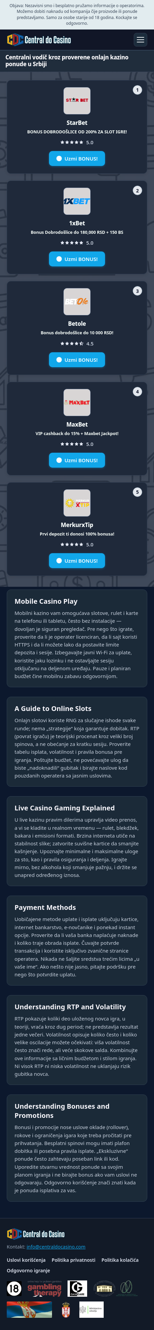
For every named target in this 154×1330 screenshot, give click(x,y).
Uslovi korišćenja (26, 1260)
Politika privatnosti (73, 1260)
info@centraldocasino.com (56, 1246)
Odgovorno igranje (28, 1270)
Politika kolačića (119, 1260)
